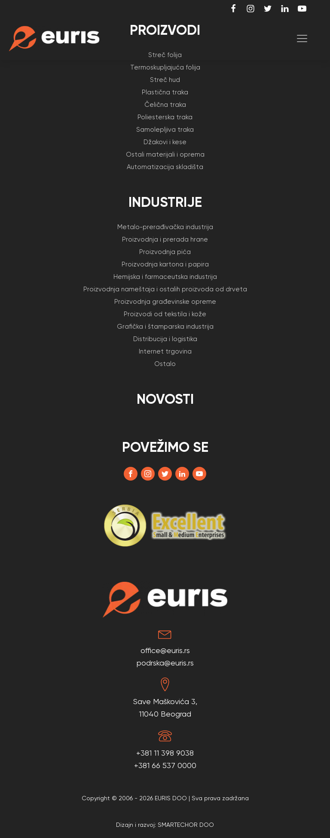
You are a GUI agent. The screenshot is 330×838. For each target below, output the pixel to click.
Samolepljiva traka (165, 129)
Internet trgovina (165, 351)
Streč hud (165, 80)
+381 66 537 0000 (165, 765)
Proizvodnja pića (165, 252)
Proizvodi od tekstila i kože (165, 314)
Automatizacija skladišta (165, 167)
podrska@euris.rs (165, 662)
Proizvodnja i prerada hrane (165, 239)
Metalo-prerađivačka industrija (165, 227)
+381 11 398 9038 (165, 752)
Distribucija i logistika (165, 339)
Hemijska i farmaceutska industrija (165, 277)
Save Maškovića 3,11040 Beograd (165, 707)
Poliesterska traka (165, 117)
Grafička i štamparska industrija (165, 326)
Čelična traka (165, 105)
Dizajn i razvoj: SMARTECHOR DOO (165, 824)
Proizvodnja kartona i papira (165, 264)
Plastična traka (165, 92)
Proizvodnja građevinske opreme (165, 302)
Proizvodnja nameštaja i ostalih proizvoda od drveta (165, 289)
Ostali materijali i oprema (165, 154)
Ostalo (165, 364)
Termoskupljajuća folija (165, 67)
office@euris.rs (165, 650)
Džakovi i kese (165, 142)
